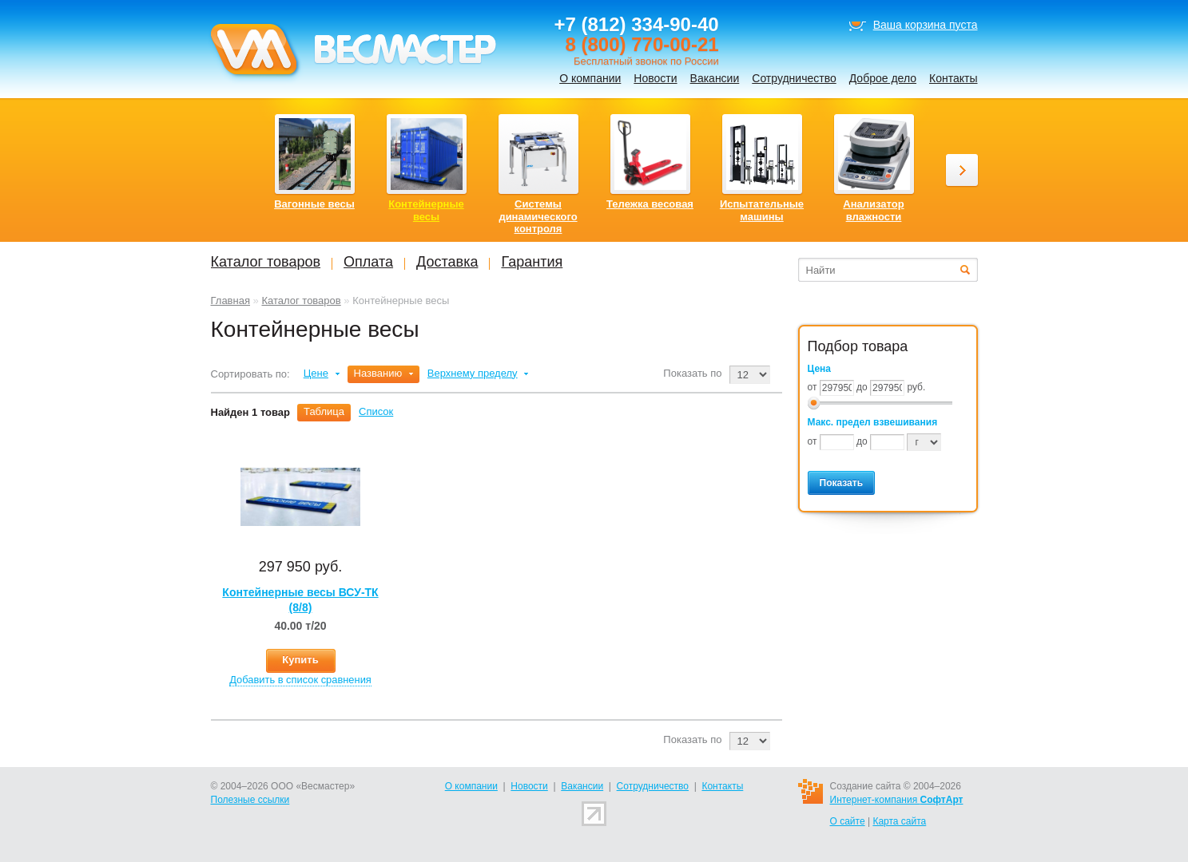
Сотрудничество (794, 78)
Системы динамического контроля (538, 216)
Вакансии (715, 78)
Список (376, 411)
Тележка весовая (649, 204)
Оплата (368, 262)
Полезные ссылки (250, 799)
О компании (590, 78)
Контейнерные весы (426, 210)
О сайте (847, 821)
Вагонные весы (314, 204)
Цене (316, 373)
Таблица (324, 411)
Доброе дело (882, 78)
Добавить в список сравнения (300, 680)
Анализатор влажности (873, 210)
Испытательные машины (762, 210)
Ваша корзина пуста (925, 24)
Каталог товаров (300, 300)
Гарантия (531, 262)
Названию (378, 373)
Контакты (953, 78)
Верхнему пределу (472, 373)
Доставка (447, 262)
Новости (655, 78)
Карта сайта (899, 821)
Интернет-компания (897, 799)
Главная (230, 300)
